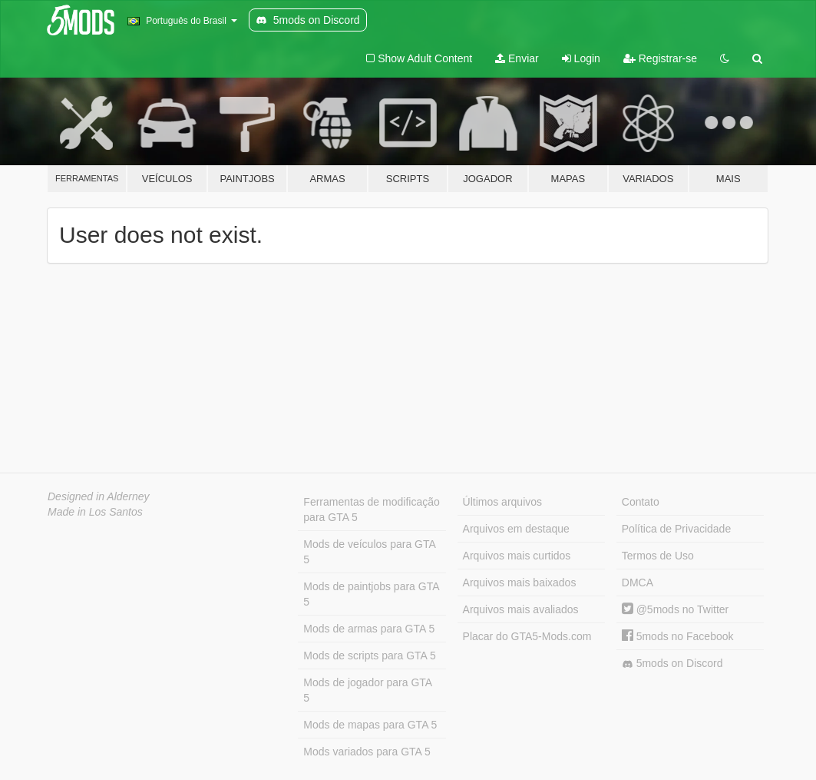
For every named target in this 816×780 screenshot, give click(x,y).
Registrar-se (660, 58)
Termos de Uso (658, 555)
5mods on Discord (672, 663)
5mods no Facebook (678, 636)
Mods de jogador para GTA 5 (367, 690)
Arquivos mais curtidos (517, 555)
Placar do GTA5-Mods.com (527, 636)
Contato (640, 502)
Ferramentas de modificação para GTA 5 (371, 509)
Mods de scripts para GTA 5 (369, 655)
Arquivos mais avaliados (521, 609)
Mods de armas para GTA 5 (368, 628)
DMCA (637, 582)
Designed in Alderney (99, 496)
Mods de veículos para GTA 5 (369, 552)
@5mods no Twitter (675, 609)
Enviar (517, 58)
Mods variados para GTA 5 (366, 751)
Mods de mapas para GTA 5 (370, 725)
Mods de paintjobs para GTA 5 (371, 594)
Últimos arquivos (502, 502)
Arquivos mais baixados (519, 582)
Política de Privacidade (676, 529)
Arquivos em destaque (516, 529)
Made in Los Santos (95, 512)
